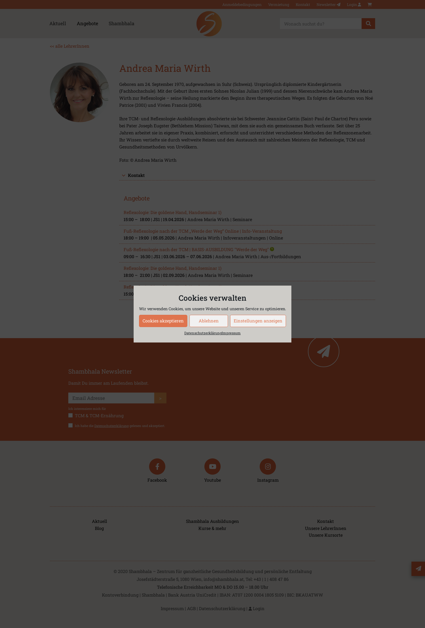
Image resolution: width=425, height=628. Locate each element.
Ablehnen (209, 320)
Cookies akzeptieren (163, 320)
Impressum (231, 333)
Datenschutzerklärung (203, 333)
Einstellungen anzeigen (258, 320)
